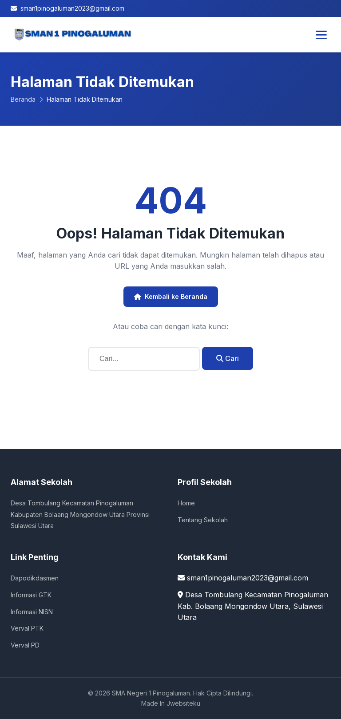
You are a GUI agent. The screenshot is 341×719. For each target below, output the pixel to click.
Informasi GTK (31, 595)
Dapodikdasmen (35, 578)
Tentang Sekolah (203, 520)
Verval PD (25, 645)
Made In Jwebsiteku (170, 703)
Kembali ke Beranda (170, 296)
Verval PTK (27, 628)
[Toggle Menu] (321, 35)
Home (186, 503)
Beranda (23, 99)
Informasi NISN (32, 612)
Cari (227, 358)
